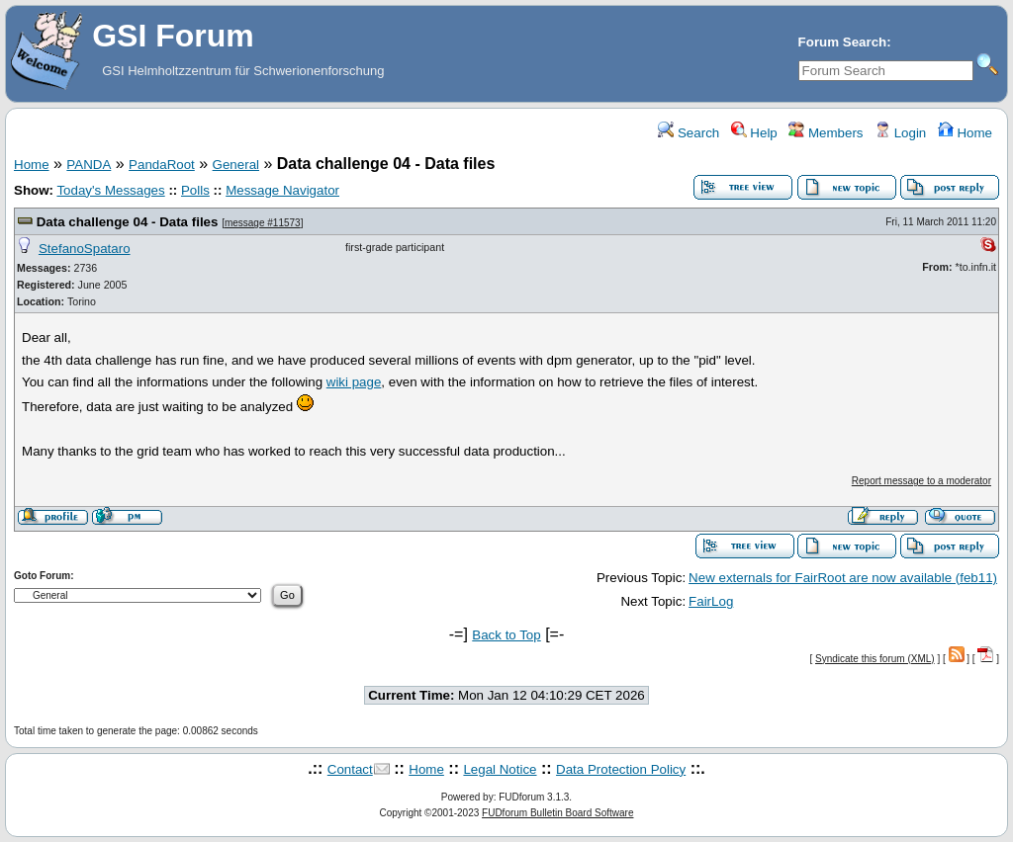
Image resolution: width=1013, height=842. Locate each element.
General (236, 164)
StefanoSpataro (85, 248)
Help (754, 133)
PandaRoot (162, 164)
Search (688, 133)
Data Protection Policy (621, 769)
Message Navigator (282, 190)
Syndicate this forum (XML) (875, 658)
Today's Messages (110, 190)
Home (965, 133)
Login (900, 133)
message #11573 (263, 222)
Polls (195, 190)
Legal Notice (499, 769)
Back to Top (506, 635)
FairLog (711, 601)
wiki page (354, 382)
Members (825, 133)
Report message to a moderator (921, 480)
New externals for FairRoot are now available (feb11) (843, 577)
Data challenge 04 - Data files (128, 221)
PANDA (88, 164)
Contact (350, 769)
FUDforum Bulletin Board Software (557, 812)
